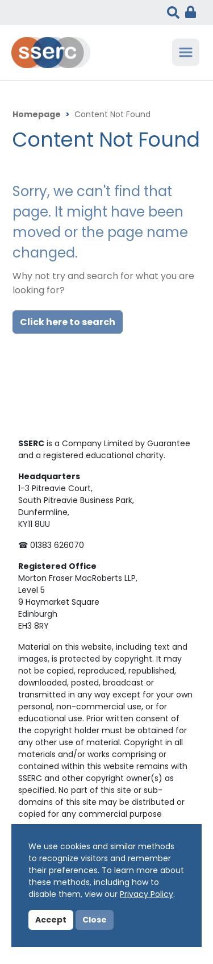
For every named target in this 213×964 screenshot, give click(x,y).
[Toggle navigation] (186, 52)
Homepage (36, 115)
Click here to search (67, 322)
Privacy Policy (146, 895)
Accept (50, 920)
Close (94, 920)
